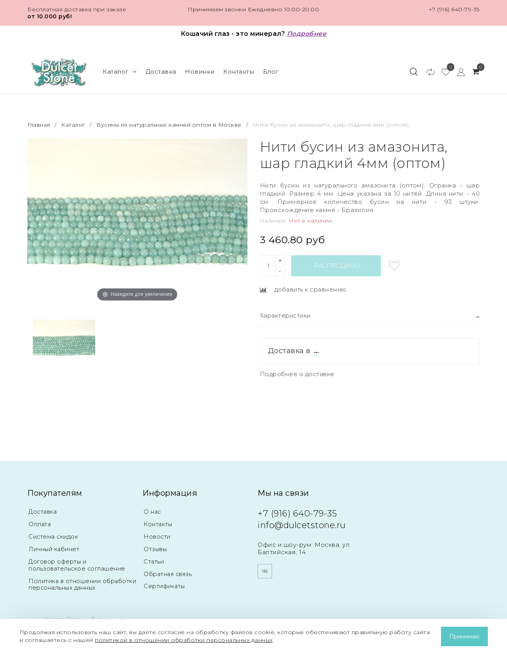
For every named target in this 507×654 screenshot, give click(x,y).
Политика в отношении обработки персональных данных (82, 584)
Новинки (200, 71)
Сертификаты (166, 586)
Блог (271, 71)
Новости (158, 536)
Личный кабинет (54, 549)
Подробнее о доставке (297, 373)
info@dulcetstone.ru (302, 524)
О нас (153, 511)
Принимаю (464, 636)
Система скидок (54, 536)
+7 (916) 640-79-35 (454, 9)
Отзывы (156, 549)
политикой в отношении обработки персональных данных (184, 639)
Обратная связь (169, 574)
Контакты (238, 71)
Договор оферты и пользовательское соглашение (78, 565)
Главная (39, 124)
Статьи (154, 561)
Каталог (120, 71)
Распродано (337, 265)
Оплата (40, 524)
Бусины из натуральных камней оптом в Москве (169, 124)
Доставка (161, 71)
